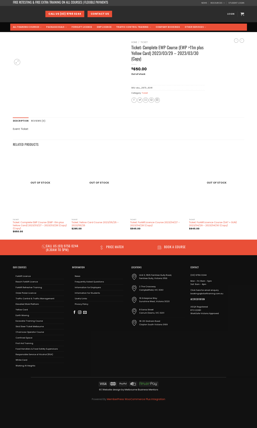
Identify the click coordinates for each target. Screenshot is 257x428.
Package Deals (56, 27)
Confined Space (24, 337)
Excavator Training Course (29, 320)
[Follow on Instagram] (79, 312)
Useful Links (81, 298)
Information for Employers (88, 287)
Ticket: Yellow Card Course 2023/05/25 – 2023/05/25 (95, 224)
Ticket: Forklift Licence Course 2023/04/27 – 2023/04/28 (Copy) (155, 224)
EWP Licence (104, 27)
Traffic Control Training (133, 27)
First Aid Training (24, 343)
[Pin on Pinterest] (151, 100)
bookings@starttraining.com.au (206, 293)
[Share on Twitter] (139, 100)
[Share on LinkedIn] (157, 100)
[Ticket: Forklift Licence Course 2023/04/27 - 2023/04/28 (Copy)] (157, 184)
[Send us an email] (85, 312)
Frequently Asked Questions (89, 281)
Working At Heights (25, 365)
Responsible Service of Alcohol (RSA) (34, 354)
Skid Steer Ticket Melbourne (30, 326)
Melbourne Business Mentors (141, 389)
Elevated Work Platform (27, 304)
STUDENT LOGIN (236, 2)
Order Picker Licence (26, 292)
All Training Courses (27, 27)
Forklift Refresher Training (29, 287)
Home (134, 42)
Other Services (195, 27)
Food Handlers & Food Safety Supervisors (37, 348)
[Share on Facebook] (134, 100)
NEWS (204, 2)
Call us (52, 245)
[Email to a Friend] (145, 100)
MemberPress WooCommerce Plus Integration (136, 399)
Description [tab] (21, 120)
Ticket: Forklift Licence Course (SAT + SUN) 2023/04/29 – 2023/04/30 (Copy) (213, 224)
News (77, 276)
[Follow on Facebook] (74, 312)
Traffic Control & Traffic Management (35, 298)
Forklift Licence (82, 27)
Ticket (144, 42)
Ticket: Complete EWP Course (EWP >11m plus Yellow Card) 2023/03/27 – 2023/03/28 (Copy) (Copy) (40, 225)
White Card (21, 360)
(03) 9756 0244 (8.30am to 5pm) (62, 247)
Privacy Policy (81, 304)
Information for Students (87, 292)
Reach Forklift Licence (27, 281)
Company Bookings (168, 27)
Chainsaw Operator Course (30, 332)
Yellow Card (22, 309)
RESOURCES (218, 3)
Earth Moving (22, 315)
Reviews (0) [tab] (38, 120)
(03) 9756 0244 (198, 275)
